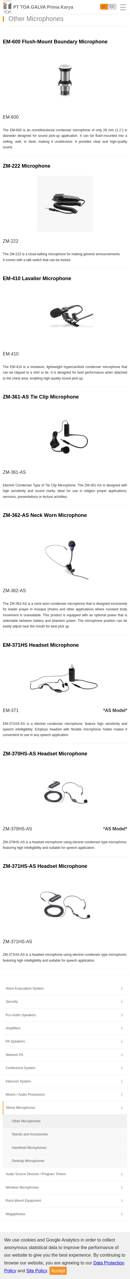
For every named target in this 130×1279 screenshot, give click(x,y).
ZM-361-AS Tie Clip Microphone (41, 397)
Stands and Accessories (30, 1134)
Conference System (20, 1068)
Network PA (14, 1055)
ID (104, 7)
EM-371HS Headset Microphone (41, 645)
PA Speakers (15, 1041)
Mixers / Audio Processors (25, 1095)
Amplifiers (13, 1028)
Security (12, 1002)
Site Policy (36, 1270)
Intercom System (18, 1081)
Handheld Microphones (29, 1148)
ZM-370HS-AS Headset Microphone (45, 753)
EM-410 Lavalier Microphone (37, 278)
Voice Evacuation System (25, 988)
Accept (58, 1270)
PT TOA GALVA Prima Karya (43, 7)
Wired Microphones (20, 1108)
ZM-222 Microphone (26, 166)
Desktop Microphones (28, 1161)
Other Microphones (26, 1121)
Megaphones (15, 1214)
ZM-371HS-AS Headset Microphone (45, 866)
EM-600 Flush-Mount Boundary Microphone (55, 41)
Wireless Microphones (22, 1187)
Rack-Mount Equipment (23, 1201)
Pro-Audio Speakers (21, 1015)
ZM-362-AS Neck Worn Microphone (45, 515)
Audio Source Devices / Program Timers (36, 1174)
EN (111, 7)
